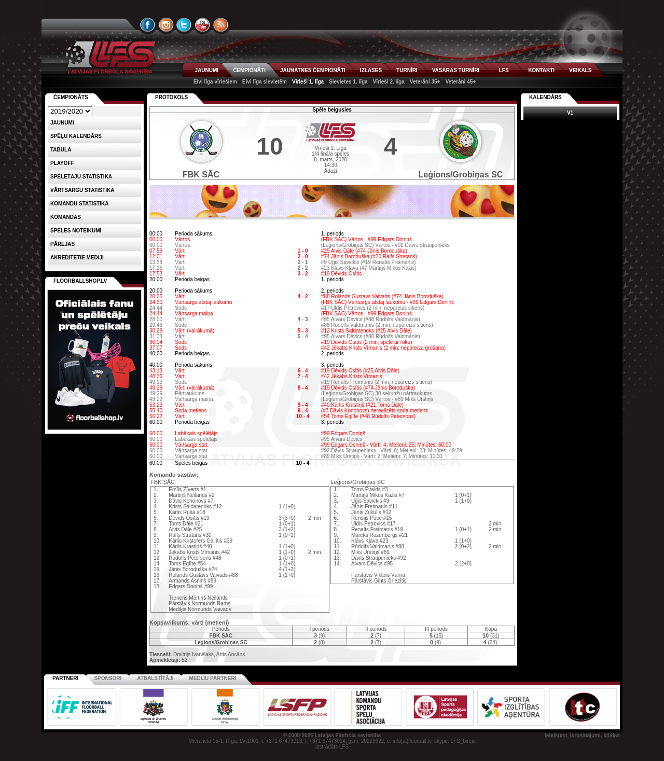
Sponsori (107, 678)
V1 (570, 113)
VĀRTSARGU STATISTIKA (82, 190)
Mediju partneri (213, 678)
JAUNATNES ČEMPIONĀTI (312, 70)
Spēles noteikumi (75, 230)
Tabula (60, 150)
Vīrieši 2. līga (389, 82)
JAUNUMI (207, 70)
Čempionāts (70, 97)
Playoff (62, 163)
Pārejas (62, 244)
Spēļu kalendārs (76, 136)
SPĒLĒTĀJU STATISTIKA (81, 176)
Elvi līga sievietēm (264, 82)
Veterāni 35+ (425, 82)
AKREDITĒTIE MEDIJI (77, 257)
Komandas (65, 217)
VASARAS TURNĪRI (455, 70)
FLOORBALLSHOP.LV (80, 281)
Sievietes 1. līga (348, 82)
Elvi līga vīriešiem (215, 82)
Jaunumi (62, 123)
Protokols (171, 97)
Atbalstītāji (155, 678)
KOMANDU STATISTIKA (79, 203)
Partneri (65, 678)
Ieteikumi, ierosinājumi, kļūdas (582, 735)
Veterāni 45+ (460, 82)
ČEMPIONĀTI (249, 70)
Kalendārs (545, 97)
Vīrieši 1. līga (308, 82)
